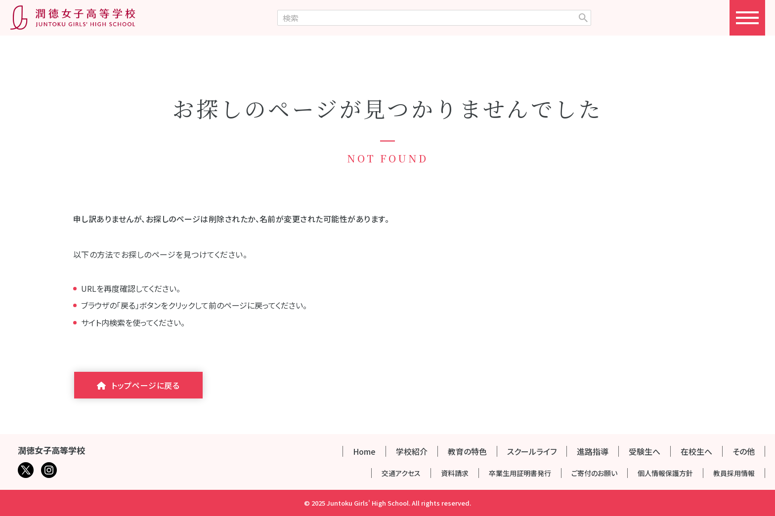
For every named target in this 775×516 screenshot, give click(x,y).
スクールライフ (532, 451)
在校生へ (696, 451)
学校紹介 (412, 451)
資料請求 (455, 473)
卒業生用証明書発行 (520, 473)
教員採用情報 (734, 473)
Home (364, 451)
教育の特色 (467, 451)
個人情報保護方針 (665, 473)
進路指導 (592, 451)
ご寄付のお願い (594, 473)
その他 (743, 451)
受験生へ (644, 451)
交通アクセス (401, 473)
